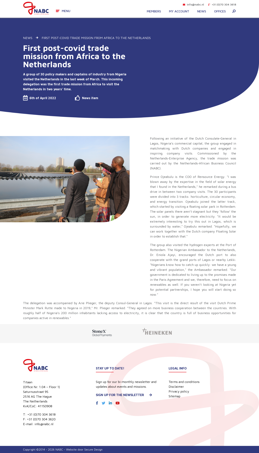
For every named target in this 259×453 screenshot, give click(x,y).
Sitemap (174, 396)
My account (179, 11)
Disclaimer (176, 386)
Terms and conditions (184, 382)
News (201, 11)
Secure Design (93, 449)
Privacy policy (179, 391)
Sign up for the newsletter (124, 395)
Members (154, 11)
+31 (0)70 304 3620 (41, 419)
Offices (220, 11)
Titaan (27, 382)
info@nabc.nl (193, 4)
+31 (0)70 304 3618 (222, 4)
